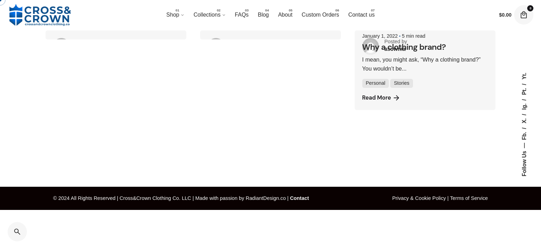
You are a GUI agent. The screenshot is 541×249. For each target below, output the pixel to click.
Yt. (524, 76)
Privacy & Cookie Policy (419, 198)
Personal (375, 83)
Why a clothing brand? (404, 47)
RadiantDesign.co (266, 198)
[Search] (17, 231)
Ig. (524, 106)
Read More (381, 98)
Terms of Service (469, 198)
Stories (402, 83)
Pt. (524, 90)
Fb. (524, 135)
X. (524, 120)
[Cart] (523, 15)
